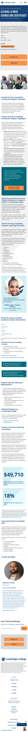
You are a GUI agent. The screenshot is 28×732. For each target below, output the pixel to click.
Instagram (14, 686)
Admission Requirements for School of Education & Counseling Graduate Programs (13, 373)
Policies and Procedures (14, 722)
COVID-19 (13, 712)
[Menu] (25, 2)
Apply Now (14, 63)
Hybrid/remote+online (7, 46)
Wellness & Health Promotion (11, 420)
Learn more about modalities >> (9, 49)
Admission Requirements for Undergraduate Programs (12, 364)
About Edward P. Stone (10, 610)
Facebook (14, 683)
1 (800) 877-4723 (14, 680)
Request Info (14, 57)
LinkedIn (14, 693)
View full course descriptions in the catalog (13, 357)
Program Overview (6, 730)
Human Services (8, 422)
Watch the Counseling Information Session (14, 187)
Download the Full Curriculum (9, 355)
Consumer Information (14, 725)
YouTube (14, 690)
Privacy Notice (14, 719)
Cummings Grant (14, 711)
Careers (14, 708)
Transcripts (14, 709)
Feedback (13, 728)
